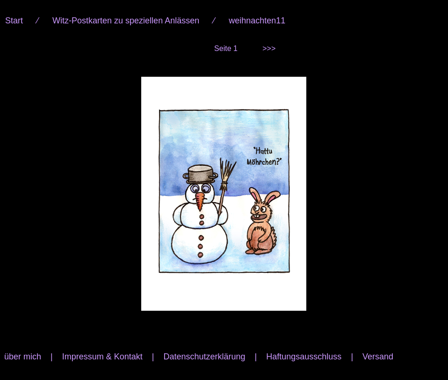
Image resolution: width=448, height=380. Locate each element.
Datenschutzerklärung (204, 356)
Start (14, 20)
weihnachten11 (257, 20)
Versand (377, 356)
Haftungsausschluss (303, 356)
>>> (268, 48)
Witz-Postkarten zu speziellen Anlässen (125, 20)
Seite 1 (226, 48)
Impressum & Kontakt (102, 356)
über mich (22, 356)
